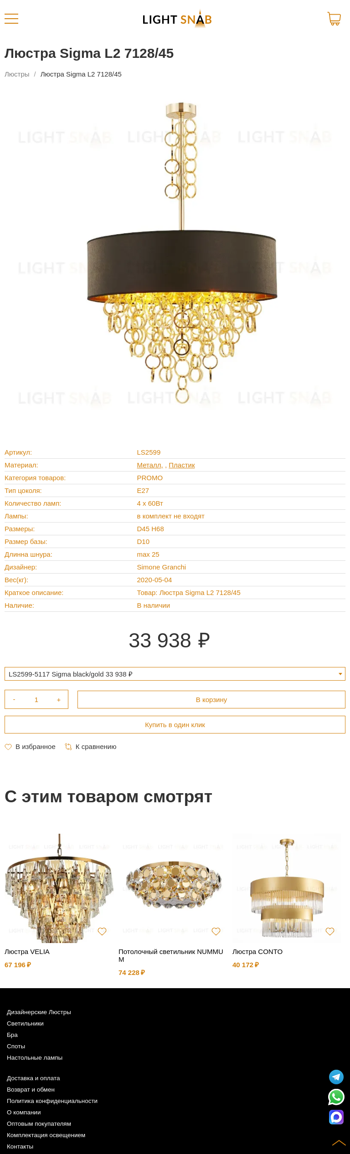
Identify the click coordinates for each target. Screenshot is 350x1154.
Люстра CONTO (257, 951)
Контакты (20, 1146)
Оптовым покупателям (39, 1123)
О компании (24, 1112)
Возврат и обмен (31, 1089)
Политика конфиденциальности (52, 1101)
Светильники (25, 1023)
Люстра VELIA (27, 951)
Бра (12, 1034)
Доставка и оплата (33, 1078)
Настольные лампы (34, 1057)
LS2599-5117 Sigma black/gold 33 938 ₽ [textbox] (71, 674)
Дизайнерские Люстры (39, 1012)
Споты (16, 1046)
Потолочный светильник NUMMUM (170, 955)
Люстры (17, 74)
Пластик (182, 465)
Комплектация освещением (46, 1135)
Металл (149, 465)
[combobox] (175, 674)
